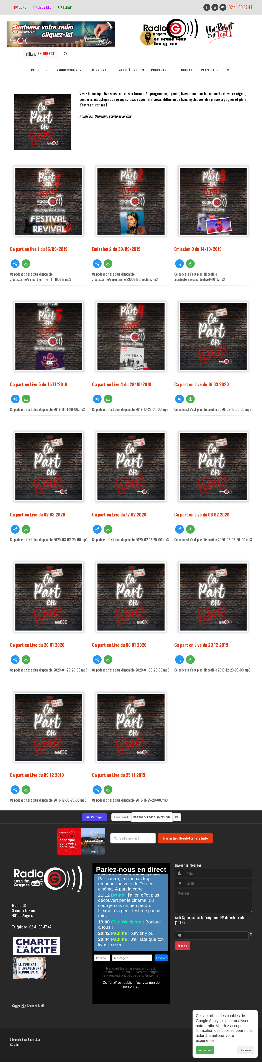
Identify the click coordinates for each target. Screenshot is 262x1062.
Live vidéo (42, 7)
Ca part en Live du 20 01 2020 (37, 645)
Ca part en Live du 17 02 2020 (119, 514)
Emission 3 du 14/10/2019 (198, 249)
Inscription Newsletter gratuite (185, 838)
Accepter (205, 1050)
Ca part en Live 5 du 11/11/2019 (38, 384)
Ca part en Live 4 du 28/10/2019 (121, 384)
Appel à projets (131, 70)
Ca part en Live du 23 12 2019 (201, 645)
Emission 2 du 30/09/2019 (116, 249)
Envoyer (183, 945)
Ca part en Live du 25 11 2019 (118, 775)
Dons (19, 7)
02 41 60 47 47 (240, 7)
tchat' (65, 7)
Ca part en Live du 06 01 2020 (119, 645)
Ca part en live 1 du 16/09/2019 (39, 249)
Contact (187, 70)
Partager (94, 817)
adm (14, 1044)
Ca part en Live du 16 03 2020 (201, 384)
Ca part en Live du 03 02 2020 (201, 514)
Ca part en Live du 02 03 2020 (37, 514)
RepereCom (34, 1039)
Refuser (246, 1050)
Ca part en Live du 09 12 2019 (37, 775)
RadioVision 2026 (70, 70)
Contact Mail (35, 1006)
